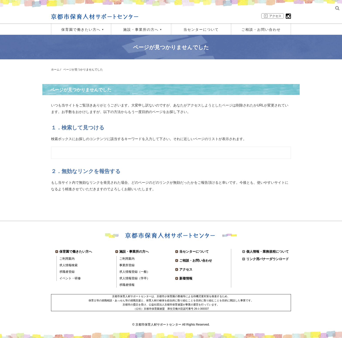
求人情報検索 (68, 265)
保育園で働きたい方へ (81, 29)
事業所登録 (127, 265)
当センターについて (201, 29)
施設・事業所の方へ (141, 29)
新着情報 (185, 278)
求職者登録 (67, 271)
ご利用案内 (67, 258)
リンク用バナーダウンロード (267, 259)
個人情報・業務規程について (267, 251)
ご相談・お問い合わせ (261, 29)
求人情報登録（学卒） (134, 278)
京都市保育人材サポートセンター (158, 324)
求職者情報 (127, 285)
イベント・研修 (70, 278)
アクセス (275, 16)
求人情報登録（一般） (134, 271)
